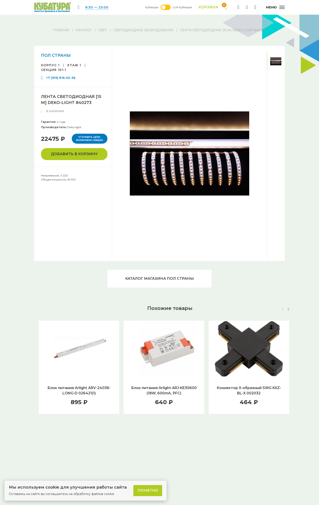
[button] (288, 309)
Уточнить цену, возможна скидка (89, 139)
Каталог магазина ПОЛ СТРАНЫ (159, 278)
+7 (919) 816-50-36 (60, 78)
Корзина (213, 7)
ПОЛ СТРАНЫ (56, 55)
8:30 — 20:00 (96, 7)
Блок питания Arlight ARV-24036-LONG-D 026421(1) (79, 390)
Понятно (148, 490)
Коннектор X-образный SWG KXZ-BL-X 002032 (249, 390)
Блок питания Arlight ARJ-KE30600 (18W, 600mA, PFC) (164, 390)
